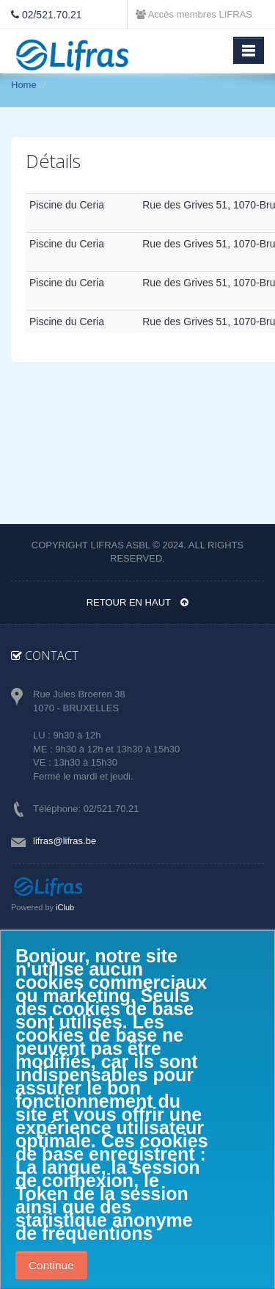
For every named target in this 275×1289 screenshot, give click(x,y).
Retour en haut (138, 602)
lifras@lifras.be (64, 840)
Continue (51, 1265)
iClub (65, 907)
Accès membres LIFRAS (194, 14)
